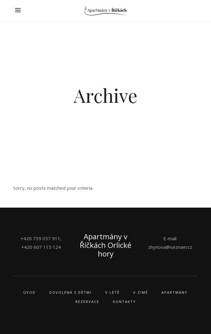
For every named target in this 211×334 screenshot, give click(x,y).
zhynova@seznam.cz (170, 247)
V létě (112, 292)
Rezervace (87, 301)
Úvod (29, 292)
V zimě (140, 292)
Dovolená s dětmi (70, 292)
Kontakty (124, 301)
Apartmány (174, 292)
